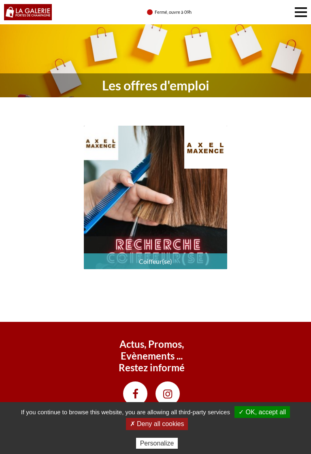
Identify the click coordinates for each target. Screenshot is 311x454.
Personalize (157, 443)
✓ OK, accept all (262, 412)
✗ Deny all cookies (157, 423)
